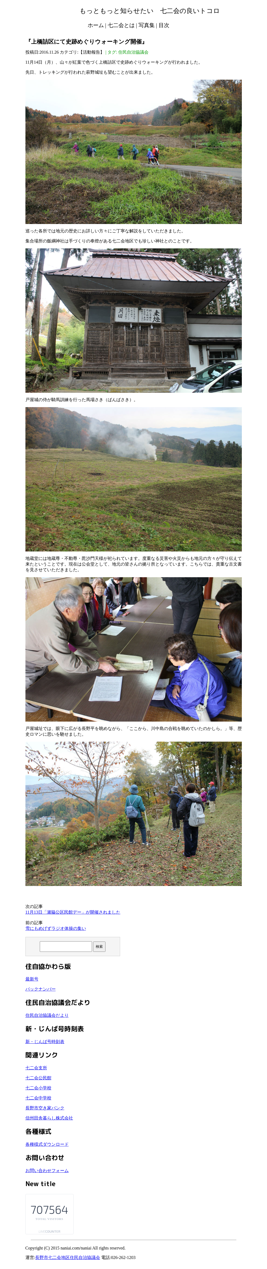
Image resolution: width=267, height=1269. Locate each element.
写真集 (147, 25)
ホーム (96, 25)
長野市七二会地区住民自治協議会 (67, 1257)
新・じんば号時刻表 (44, 1041)
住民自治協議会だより (47, 1015)
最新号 (31, 979)
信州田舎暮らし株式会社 (49, 1118)
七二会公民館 (38, 1078)
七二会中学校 (38, 1098)
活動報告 (91, 52)
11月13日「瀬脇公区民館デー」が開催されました (72, 912)
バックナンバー (40, 989)
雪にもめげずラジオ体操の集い (55, 928)
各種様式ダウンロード (47, 1144)
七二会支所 (36, 1068)
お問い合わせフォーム (47, 1170)
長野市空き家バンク (44, 1108)
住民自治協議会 (133, 52)
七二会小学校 (38, 1088)
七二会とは (121, 25)
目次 (164, 25)
